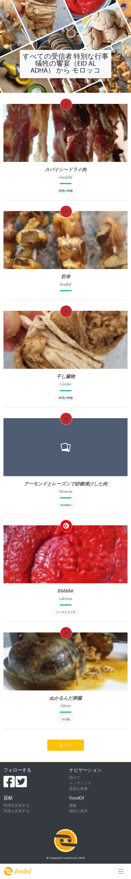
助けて (74, 778)
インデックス (80, 783)
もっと (66, 745)
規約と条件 (78, 811)
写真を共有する (16, 811)
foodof (17, 871)
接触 (73, 806)
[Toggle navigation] (120, 871)
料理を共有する (16, 806)
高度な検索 (78, 789)
